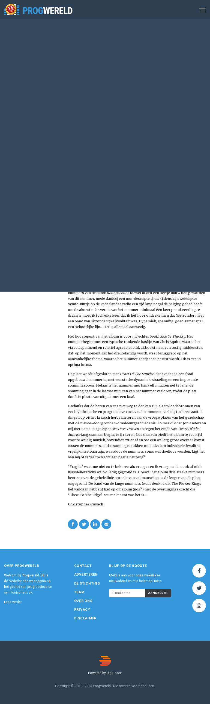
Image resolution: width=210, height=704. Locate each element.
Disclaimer (85, 618)
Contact (83, 566)
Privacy (82, 610)
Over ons (83, 601)
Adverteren (86, 574)
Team (79, 592)
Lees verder (13, 602)
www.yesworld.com (34, 120)
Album (90, 55)
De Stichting (87, 583)
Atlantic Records (27, 115)
